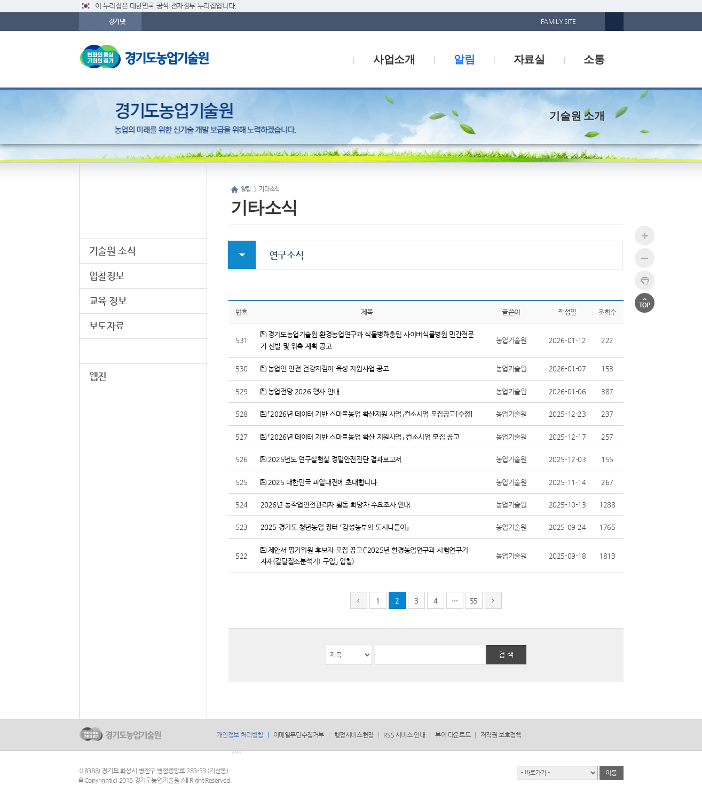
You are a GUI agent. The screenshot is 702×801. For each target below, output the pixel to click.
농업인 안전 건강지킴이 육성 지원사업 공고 (325, 368)
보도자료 (106, 325)
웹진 (98, 376)
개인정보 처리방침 (240, 735)
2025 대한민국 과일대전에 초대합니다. (319, 482)
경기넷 (116, 21)
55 (474, 601)
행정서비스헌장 (354, 735)
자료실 (529, 59)
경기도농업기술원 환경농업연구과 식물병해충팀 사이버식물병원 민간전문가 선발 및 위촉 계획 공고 (367, 340)
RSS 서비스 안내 (404, 735)
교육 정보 (108, 300)
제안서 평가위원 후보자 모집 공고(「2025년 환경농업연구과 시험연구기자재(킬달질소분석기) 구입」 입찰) (364, 555)
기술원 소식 (112, 250)
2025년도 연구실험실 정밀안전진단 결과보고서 (331, 459)
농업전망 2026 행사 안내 (300, 391)
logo (167, 59)
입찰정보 (106, 275)
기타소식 (106, 350)
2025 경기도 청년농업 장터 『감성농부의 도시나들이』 (335, 527)
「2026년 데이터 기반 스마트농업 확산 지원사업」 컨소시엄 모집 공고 (360, 437)
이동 (611, 772)
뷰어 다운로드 (452, 735)
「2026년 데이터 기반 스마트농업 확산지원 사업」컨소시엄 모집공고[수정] (367, 414)
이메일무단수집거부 (298, 735)
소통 (593, 59)
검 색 (506, 655)
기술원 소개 (576, 116)
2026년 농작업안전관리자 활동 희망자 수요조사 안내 (335, 505)
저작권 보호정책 (501, 735)
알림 (464, 59)
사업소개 (394, 59)
